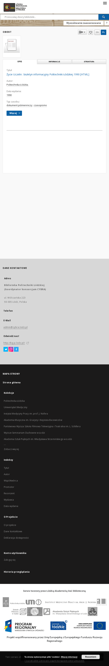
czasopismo (40, 105)
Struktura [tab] (89, 62)
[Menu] (105, 3)
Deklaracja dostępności (16, 537)
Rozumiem (90, 657)
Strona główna (12, 382)
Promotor (9, 487)
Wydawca (9, 499)
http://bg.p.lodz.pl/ (14, 342)
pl (103, 32)
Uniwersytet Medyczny (15, 407)
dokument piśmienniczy (19, 105)
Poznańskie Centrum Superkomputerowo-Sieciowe (54, 660)
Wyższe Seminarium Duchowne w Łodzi (24, 432)
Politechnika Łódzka (14, 400)
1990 (9, 95)
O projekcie (10, 525)
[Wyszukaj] (103, 17)
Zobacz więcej (11, 449)
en (97, 32)
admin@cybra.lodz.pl (15, 327)
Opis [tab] (19, 61)
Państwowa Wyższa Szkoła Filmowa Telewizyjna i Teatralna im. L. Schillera (42, 426)
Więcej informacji (69, 657)
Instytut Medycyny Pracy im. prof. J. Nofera (26, 413)
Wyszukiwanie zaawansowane (83, 22)
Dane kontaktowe (13, 531)
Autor (7, 474)
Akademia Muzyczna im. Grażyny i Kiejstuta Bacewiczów (33, 420)
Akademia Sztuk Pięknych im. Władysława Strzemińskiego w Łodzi (38, 439)
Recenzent (9, 493)
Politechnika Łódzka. (18, 84)
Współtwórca (11, 480)
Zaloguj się (9, 559)
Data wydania (11, 506)
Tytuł (6, 467)
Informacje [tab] (54, 62)
